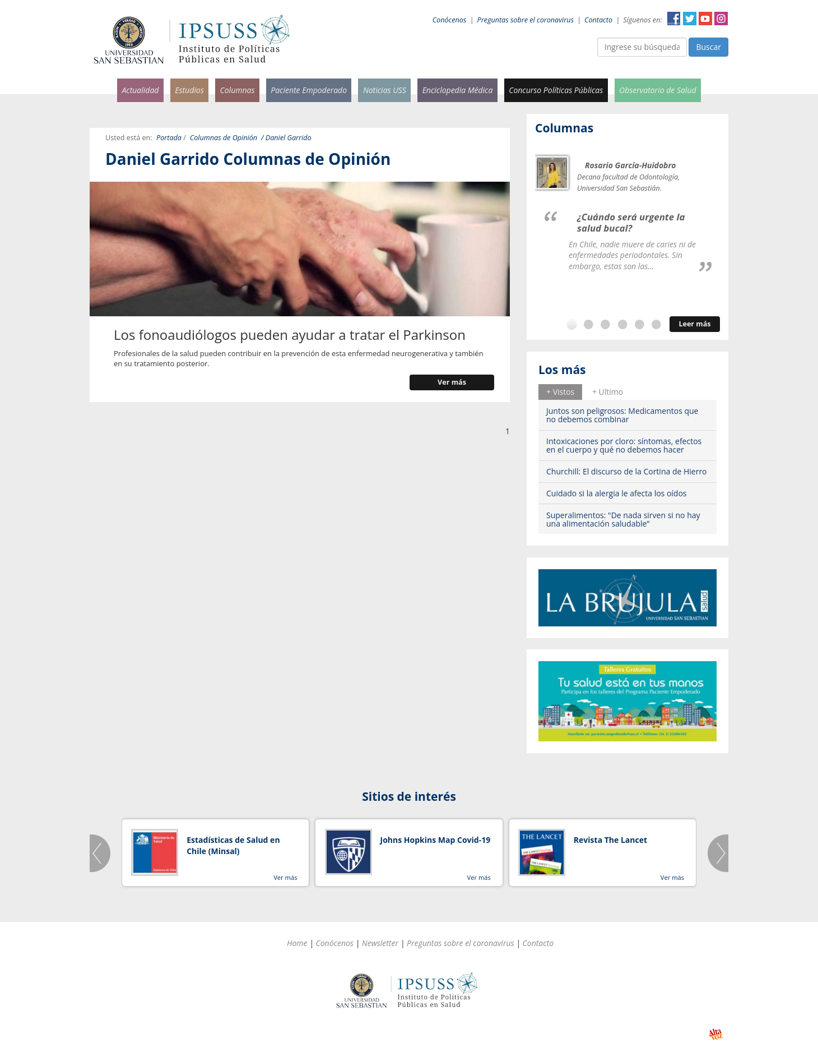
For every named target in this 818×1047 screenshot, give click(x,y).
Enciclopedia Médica (457, 90)
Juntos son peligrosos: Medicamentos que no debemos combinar (622, 415)
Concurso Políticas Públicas (556, 90)
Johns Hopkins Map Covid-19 (435, 839)
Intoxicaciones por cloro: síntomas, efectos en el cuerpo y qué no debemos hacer (623, 445)
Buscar (708, 46)
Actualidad (140, 90)
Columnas (237, 90)
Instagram (721, 18)
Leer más (694, 324)
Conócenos (450, 20)
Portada (169, 137)
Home (297, 943)
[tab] (560, 392)
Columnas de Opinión (223, 137)
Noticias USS (384, 90)
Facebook (674, 18)
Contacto (598, 20)
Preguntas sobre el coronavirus (525, 20)
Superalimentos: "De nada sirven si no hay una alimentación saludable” (623, 519)
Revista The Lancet (610, 839)
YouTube (705, 18)
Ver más (452, 382)
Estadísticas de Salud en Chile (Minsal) (233, 845)
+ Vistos (560, 391)
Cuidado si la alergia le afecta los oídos (616, 493)
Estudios (189, 90)
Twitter (689, 18)
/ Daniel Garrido (286, 137)
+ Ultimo (607, 391)
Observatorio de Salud (657, 90)
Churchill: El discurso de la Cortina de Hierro (626, 471)
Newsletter (380, 943)
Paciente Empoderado (309, 90)
